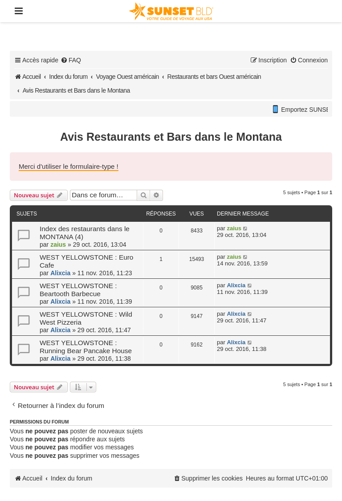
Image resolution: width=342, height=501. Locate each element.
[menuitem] (71, 60)
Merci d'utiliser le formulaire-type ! (68, 166)
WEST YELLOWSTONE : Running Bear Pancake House (86, 346)
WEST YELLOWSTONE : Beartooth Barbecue (78, 289)
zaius (58, 244)
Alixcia (60, 273)
